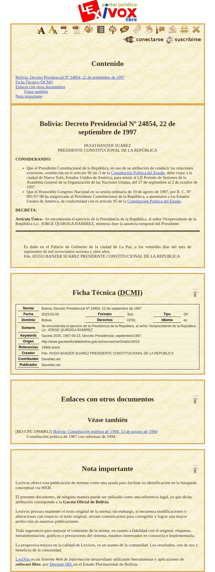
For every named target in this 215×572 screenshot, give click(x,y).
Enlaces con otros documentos (40, 87)
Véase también (36, 91)
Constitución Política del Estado (138, 173)
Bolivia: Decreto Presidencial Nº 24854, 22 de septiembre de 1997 (70, 77)
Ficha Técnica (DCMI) (34, 82)
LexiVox (23, 559)
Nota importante (29, 96)
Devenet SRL (61, 564)
